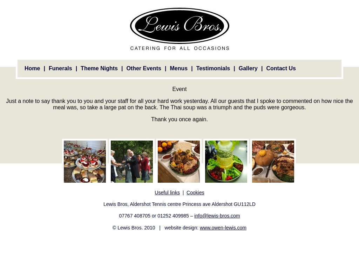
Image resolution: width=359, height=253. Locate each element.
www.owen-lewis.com (223, 228)
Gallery (248, 68)
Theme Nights (99, 68)
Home (32, 68)
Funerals (60, 68)
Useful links (167, 192)
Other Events (143, 68)
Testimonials (213, 68)
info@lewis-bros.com (217, 216)
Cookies (195, 192)
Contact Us (281, 68)
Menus (179, 68)
